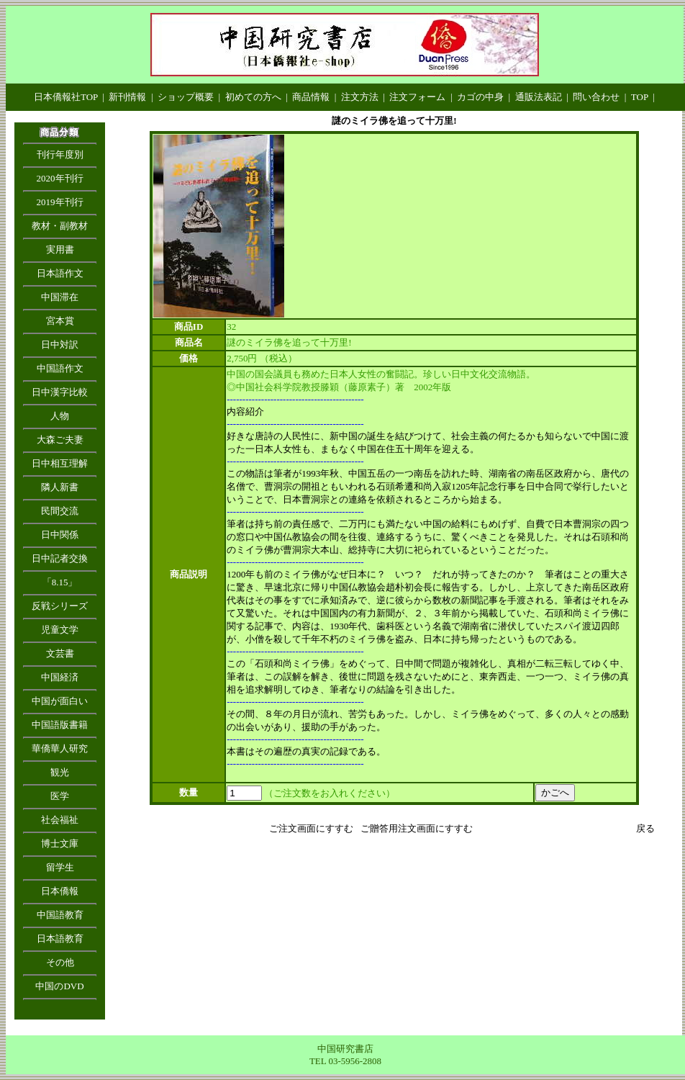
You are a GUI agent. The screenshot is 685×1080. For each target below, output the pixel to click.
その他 (60, 962)
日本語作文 (60, 273)
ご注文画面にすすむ (311, 828)
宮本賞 (60, 320)
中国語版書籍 (60, 724)
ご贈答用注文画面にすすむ (416, 828)
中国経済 (59, 677)
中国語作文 (60, 368)
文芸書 (60, 653)
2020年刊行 (60, 178)
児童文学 (59, 629)
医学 (59, 796)
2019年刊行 (60, 202)
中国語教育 (60, 914)
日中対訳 (59, 344)
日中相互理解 (60, 463)
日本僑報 (59, 891)
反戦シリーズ (60, 605)
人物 (59, 415)
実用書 (60, 249)
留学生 (60, 867)
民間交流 (59, 510)
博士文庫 (59, 843)
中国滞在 (59, 297)
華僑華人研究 (60, 748)
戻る (645, 828)
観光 (59, 772)
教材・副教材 (60, 225)
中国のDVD (59, 986)
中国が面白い (60, 701)
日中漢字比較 (60, 392)
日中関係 (59, 534)
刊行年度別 (60, 154)
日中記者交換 (60, 558)
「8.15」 (60, 582)
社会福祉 (59, 819)
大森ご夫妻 (60, 439)
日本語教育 (60, 938)
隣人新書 (59, 487)
